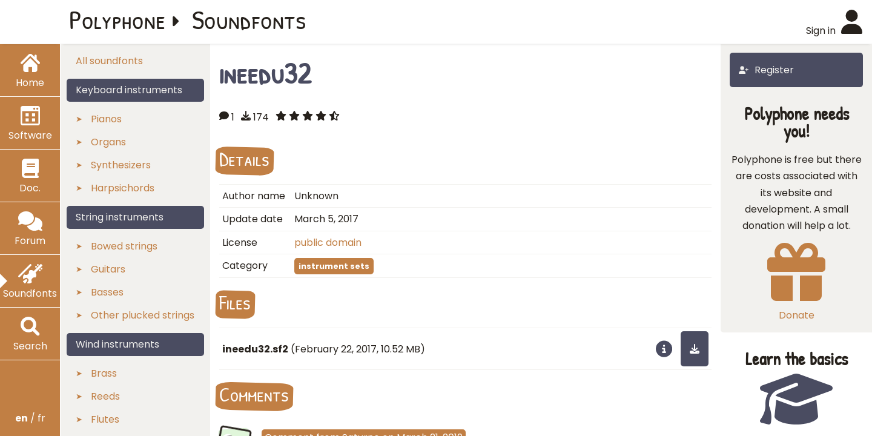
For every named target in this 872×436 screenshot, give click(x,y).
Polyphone (117, 19)
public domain (328, 242)
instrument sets (334, 266)
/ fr (30, 418)
